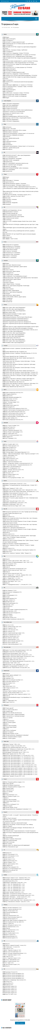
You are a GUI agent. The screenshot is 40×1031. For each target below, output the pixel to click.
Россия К (21, 812)
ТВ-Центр (21, 904)
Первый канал (21, 670)
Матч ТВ (21, 509)
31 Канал (21, 304)
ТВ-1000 (21, 875)
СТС (21, 850)
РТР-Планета (21, 705)
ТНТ (21, 969)
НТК (21, 207)
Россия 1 (21, 779)
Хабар (21, 124)
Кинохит (21, 480)
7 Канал (21, 174)
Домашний (21, 422)
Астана (21, 242)
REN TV (21, 389)
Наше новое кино (21, 647)
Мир (21, 556)
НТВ (21, 587)
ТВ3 (21, 941)
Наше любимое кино (21, 622)
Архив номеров (20, 1023)
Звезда (21, 441)
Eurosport (21, 345)
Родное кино (6, 741)
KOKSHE (21, 34)
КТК (21, 152)
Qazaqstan (21, 260)
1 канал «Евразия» (21, 100)
